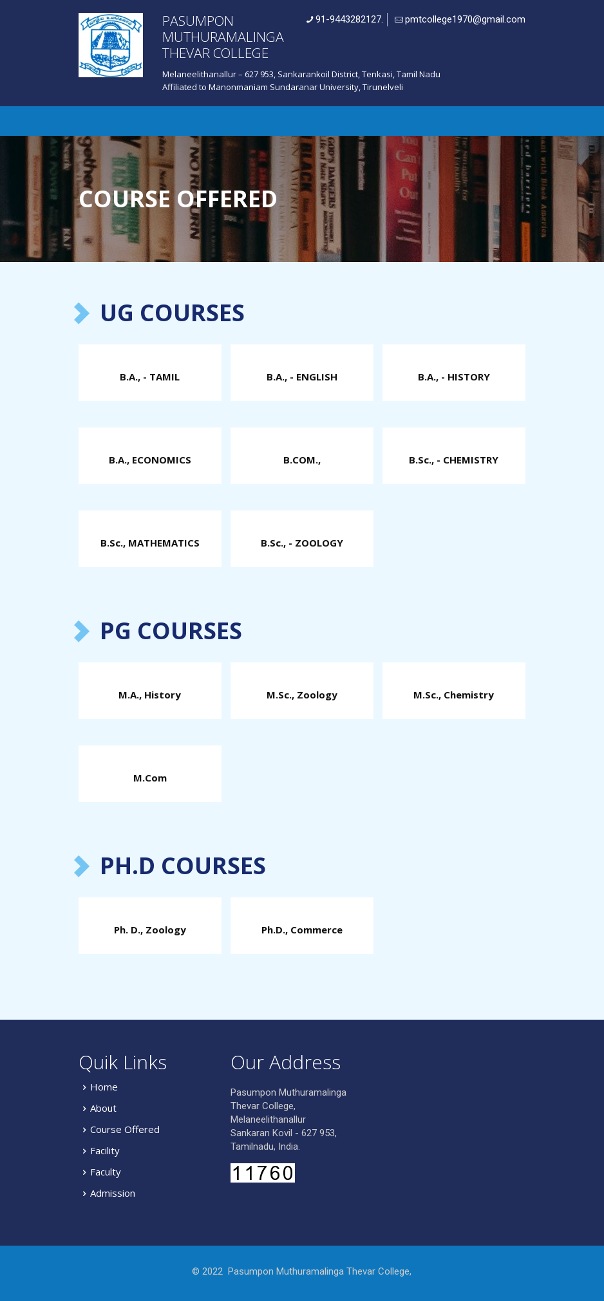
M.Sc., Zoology (302, 694)
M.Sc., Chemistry (453, 694)
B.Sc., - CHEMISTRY (453, 459)
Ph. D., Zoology (150, 929)
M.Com (150, 777)
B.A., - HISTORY (454, 376)
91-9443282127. (349, 19)
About (103, 1107)
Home (104, 1086)
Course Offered (125, 1129)
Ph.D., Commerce (302, 929)
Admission (112, 1192)
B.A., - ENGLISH (302, 376)
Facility (105, 1150)
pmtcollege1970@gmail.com (465, 19)
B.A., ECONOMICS (150, 459)
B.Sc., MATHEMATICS (150, 542)
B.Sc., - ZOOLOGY (302, 542)
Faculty (105, 1171)
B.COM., (302, 459)
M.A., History (149, 694)
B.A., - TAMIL (150, 376)
